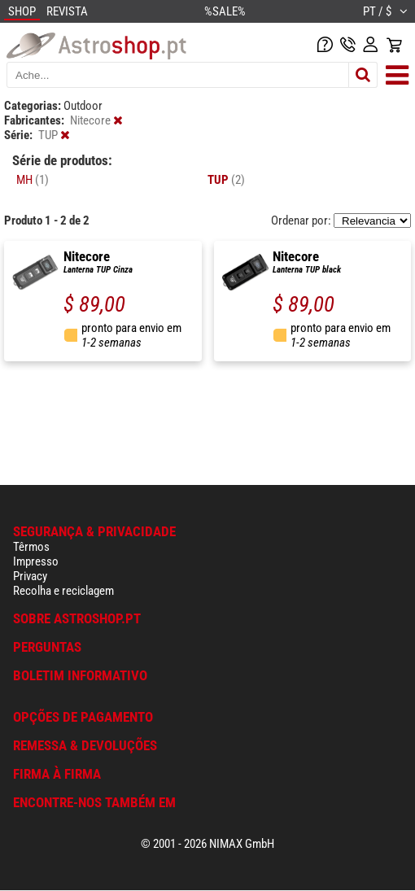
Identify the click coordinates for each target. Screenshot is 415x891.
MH (32, 180)
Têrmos (31, 546)
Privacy (30, 576)
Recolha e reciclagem (63, 590)
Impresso (36, 561)
